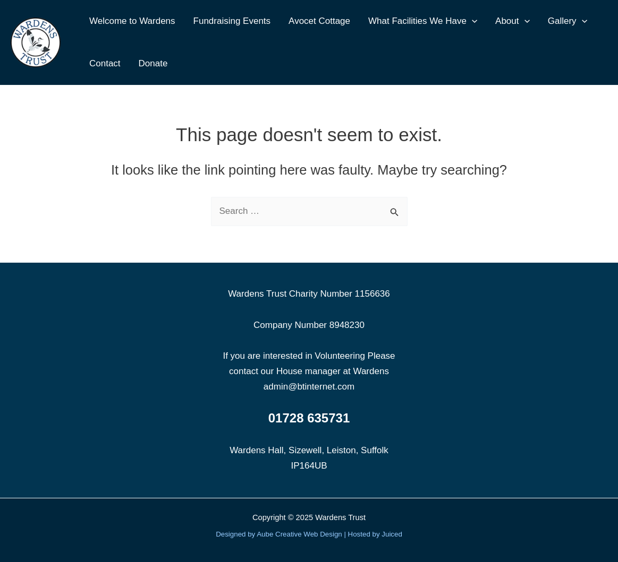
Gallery (567, 21)
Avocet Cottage (319, 21)
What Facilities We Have (422, 21)
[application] (472, 21)
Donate (153, 63)
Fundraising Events (232, 21)
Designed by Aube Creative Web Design (279, 534)
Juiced (392, 534)
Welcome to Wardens (132, 21)
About (512, 21)
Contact (105, 63)
